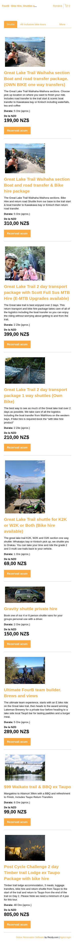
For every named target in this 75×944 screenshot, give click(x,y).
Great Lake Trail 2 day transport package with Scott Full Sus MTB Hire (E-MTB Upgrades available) (37, 292)
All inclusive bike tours (33, 24)
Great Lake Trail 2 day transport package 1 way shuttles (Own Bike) (35, 395)
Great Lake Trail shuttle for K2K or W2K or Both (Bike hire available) (35, 525)
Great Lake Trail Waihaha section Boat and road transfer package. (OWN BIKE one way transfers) (37, 78)
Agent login (65, 937)
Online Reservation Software (30, 937)
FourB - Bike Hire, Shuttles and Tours (23, 6)
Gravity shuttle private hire (30, 608)
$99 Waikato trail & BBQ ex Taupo (37, 786)
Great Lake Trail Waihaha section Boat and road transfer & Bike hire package (37, 185)
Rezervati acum (17, 130)
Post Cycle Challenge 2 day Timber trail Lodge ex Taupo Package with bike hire (32, 872)
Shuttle (11, 24)
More (63, 24)
